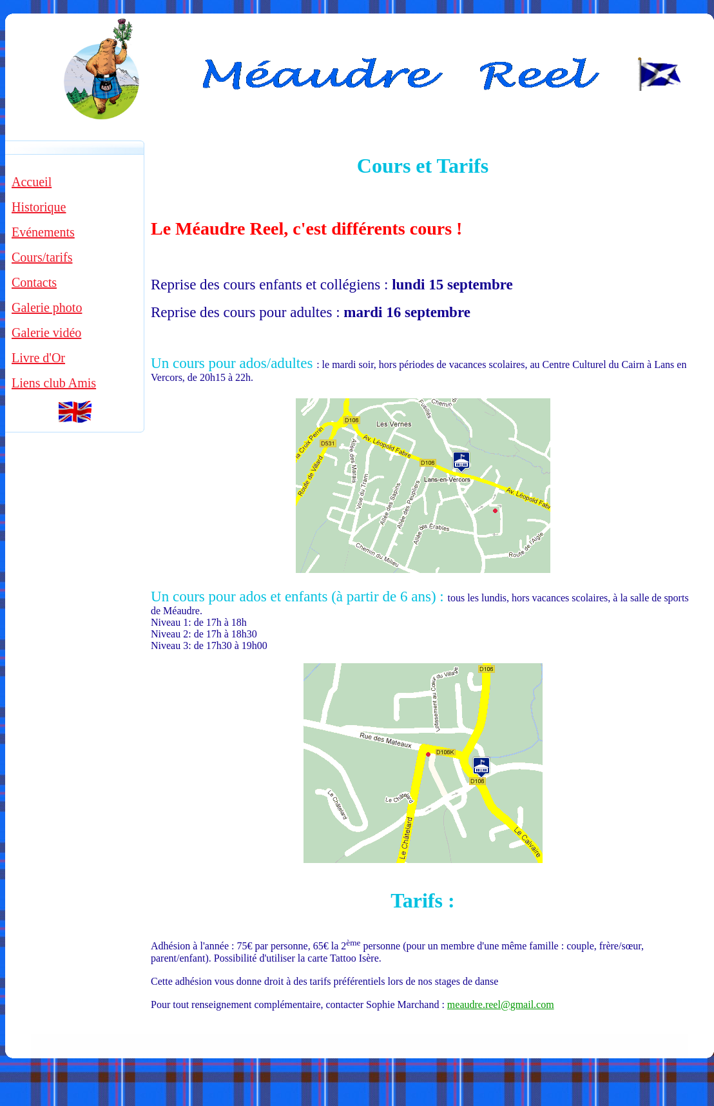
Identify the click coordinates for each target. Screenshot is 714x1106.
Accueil (32, 182)
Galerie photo (47, 307)
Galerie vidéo (46, 332)
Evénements (43, 232)
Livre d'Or (38, 358)
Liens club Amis (54, 383)
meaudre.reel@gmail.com (500, 1004)
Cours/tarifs (42, 257)
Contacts (34, 282)
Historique (39, 207)
